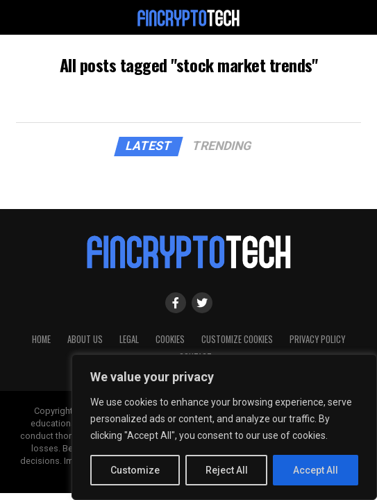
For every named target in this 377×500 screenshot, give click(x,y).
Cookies (170, 339)
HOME (41, 339)
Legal (129, 339)
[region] (224, 427)
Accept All (315, 470)
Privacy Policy (317, 339)
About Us (85, 339)
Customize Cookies (237, 339)
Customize (135, 470)
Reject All (227, 470)
